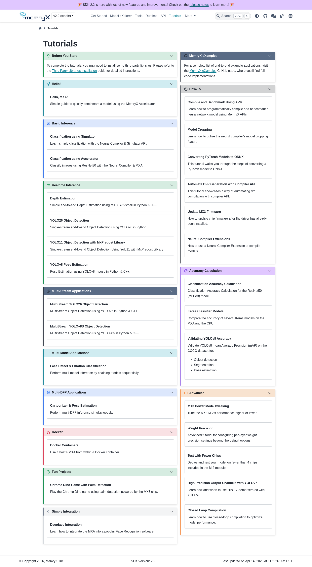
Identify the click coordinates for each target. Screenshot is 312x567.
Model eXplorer (121, 16)
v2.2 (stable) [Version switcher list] (62, 16)
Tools (138, 16)
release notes (199, 4)
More (189, 16)
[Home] (40, 28)
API (163, 16)
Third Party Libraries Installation (74, 70)
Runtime (152, 16)
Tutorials (175, 16)
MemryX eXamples (202, 70)
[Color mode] (256, 16)
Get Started (99, 16)
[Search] (233, 16)
